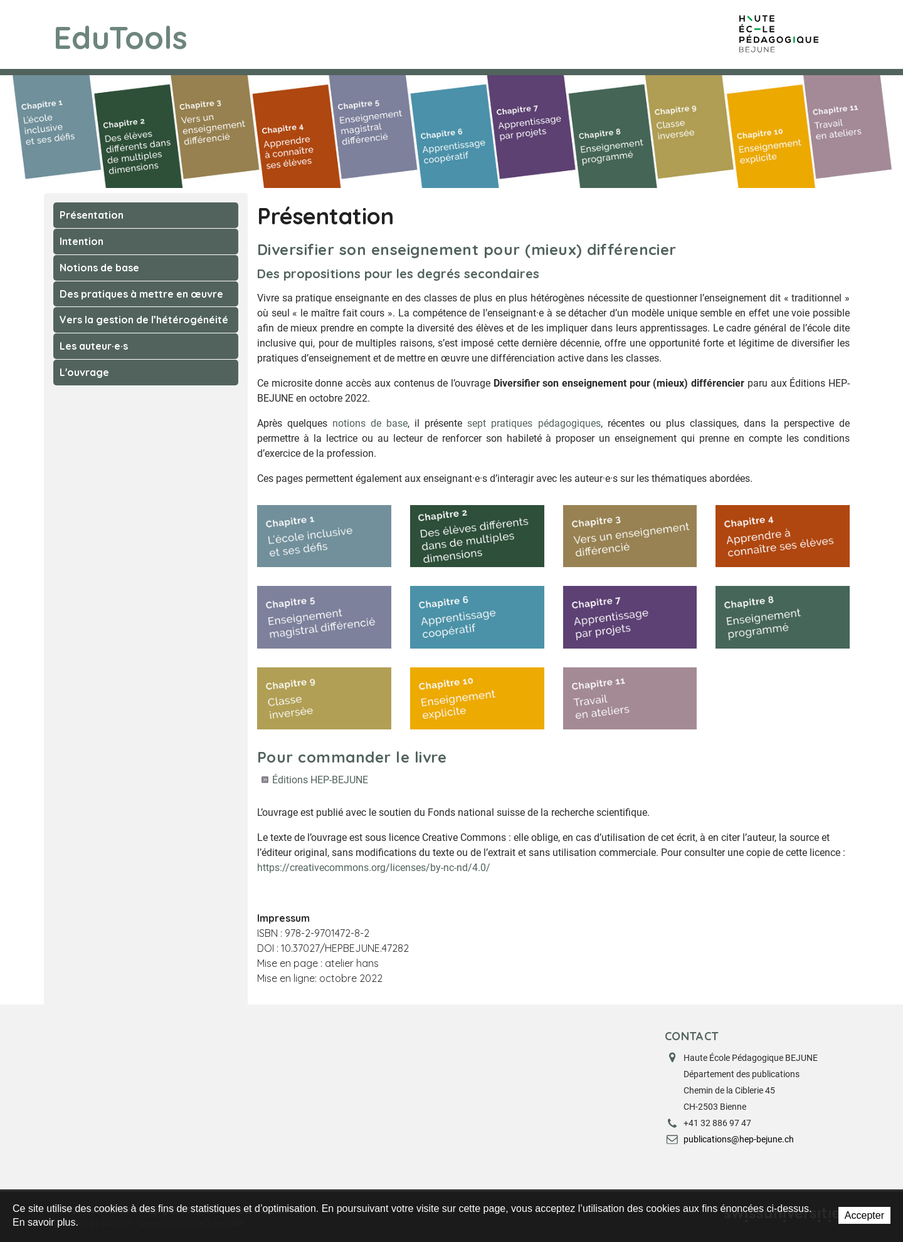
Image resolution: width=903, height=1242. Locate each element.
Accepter (864, 1215)
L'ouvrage (84, 372)
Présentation (92, 215)
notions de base (370, 423)
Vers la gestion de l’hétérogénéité (144, 319)
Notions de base (99, 267)
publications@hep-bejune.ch (739, 1139)
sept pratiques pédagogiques (533, 423)
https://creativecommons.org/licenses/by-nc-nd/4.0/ (373, 868)
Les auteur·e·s (94, 346)
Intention (81, 241)
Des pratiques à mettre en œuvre (141, 294)
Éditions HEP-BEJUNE (320, 780)
